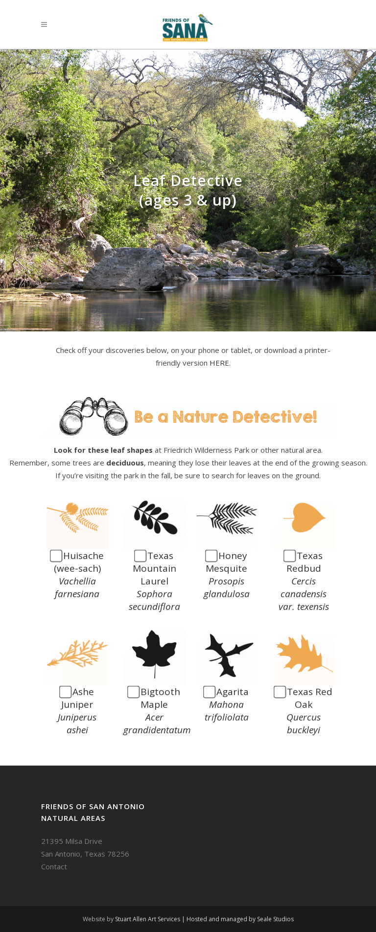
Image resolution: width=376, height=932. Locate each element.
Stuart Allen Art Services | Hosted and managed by (186, 919)
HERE (219, 363)
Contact (54, 866)
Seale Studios (275, 919)
